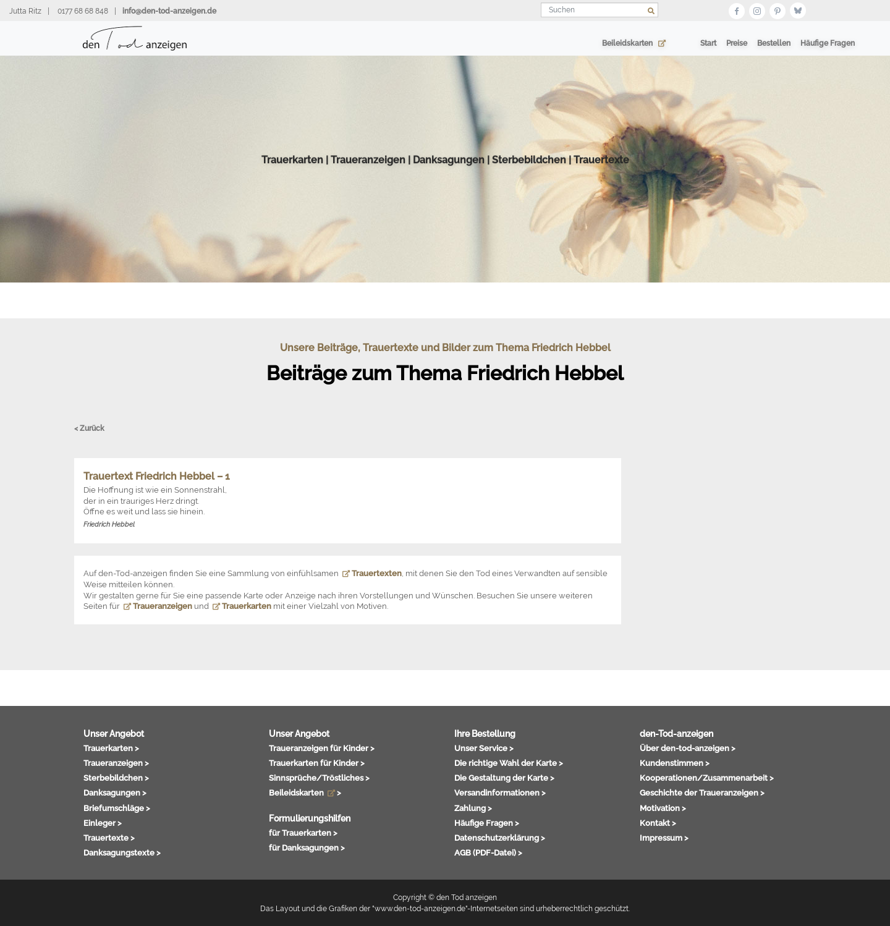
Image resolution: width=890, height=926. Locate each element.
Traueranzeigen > (116, 763)
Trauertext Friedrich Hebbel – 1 (156, 476)
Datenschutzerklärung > (499, 838)
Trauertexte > (109, 838)
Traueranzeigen (368, 173)
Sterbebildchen (529, 173)
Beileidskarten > (305, 792)
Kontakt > (658, 823)
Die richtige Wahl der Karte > (508, 763)
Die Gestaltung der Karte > (504, 778)
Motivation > (663, 808)
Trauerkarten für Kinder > (317, 763)
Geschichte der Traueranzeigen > (702, 792)
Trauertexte (601, 173)
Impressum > (664, 838)
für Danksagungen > (307, 847)
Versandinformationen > (500, 792)
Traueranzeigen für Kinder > (322, 748)
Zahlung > (473, 808)
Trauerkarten (292, 173)
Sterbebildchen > (116, 778)
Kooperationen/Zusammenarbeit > (707, 778)
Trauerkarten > (111, 748)
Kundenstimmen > (675, 763)
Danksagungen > (114, 792)
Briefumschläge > (116, 808)
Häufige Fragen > (486, 823)
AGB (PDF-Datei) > (488, 852)
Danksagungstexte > (122, 852)
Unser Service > (484, 748)
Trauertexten (372, 573)
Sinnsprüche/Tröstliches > (319, 778)
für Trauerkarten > (303, 833)
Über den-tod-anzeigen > (687, 748)
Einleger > (102, 823)
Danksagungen (449, 173)
